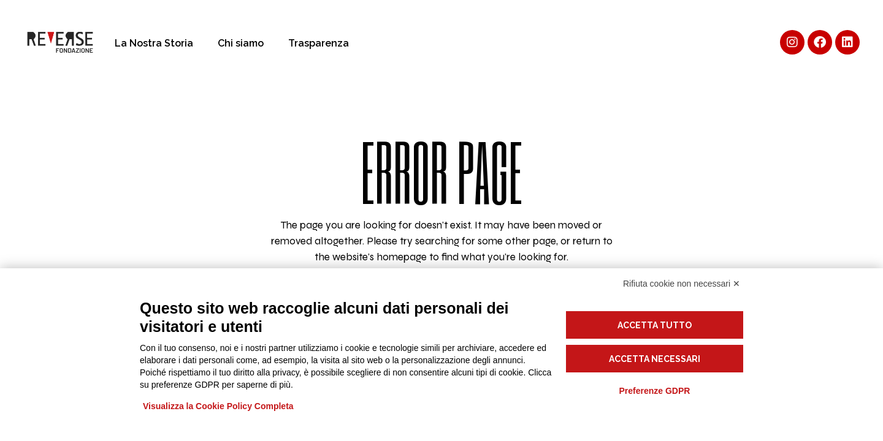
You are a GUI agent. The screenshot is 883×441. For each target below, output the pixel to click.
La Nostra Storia (154, 43)
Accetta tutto (654, 325)
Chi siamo (241, 43)
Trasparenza (318, 43)
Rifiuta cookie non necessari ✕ (681, 283)
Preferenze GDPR (654, 391)
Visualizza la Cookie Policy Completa (218, 406)
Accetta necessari (654, 359)
